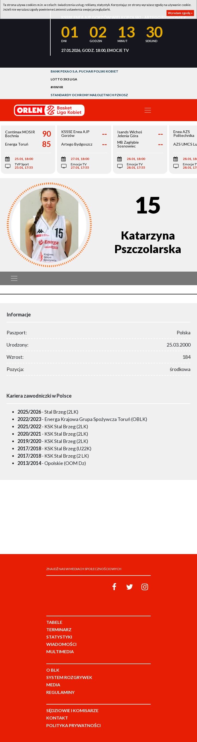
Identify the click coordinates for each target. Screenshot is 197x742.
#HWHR (57, 87)
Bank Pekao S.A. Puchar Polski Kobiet (84, 71)
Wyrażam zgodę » (180, 13)
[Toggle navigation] (147, 110)
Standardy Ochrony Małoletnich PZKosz (89, 95)
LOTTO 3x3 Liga (64, 79)
